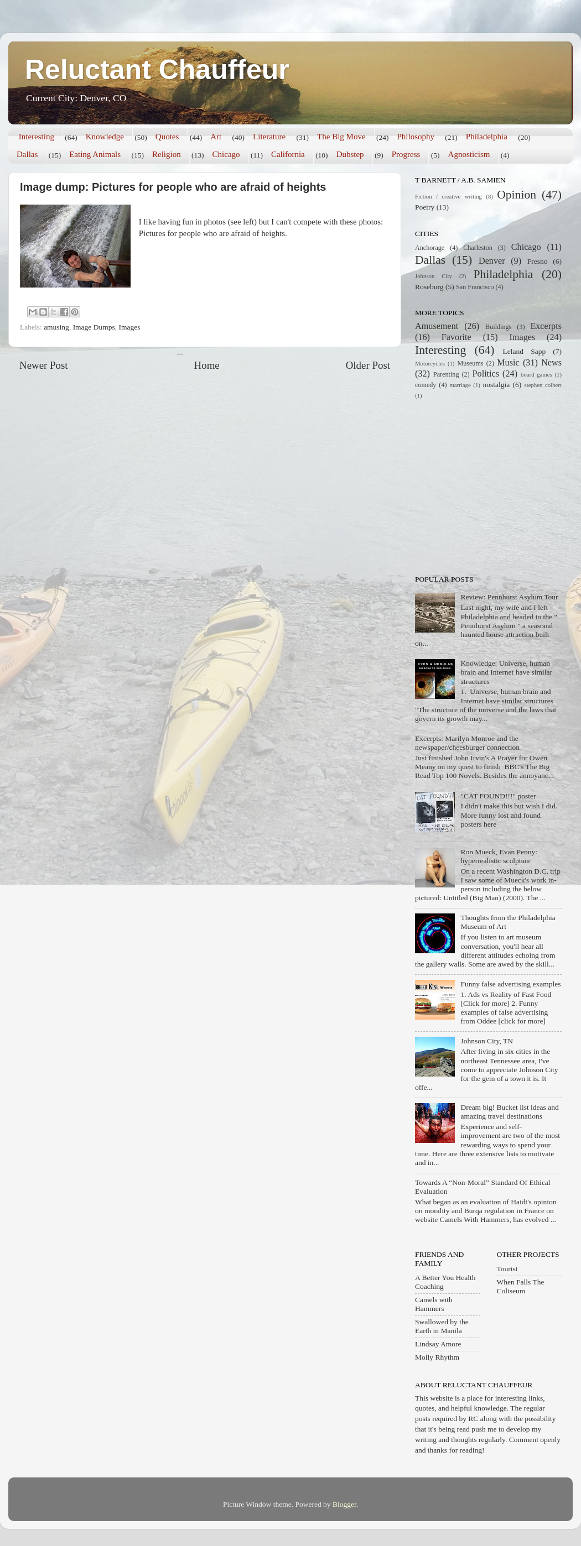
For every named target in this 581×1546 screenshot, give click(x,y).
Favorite (456, 337)
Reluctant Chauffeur (157, 69)
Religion (166, 154)
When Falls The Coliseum (520, 1286)
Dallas (27, 154)
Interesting (36, 136)
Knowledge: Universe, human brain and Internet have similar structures (506, 672)
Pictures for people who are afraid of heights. (213, 233)
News (551, 363)
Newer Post (43, 365)
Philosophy (415, 136)
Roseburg (429, 287)
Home (207, 365)
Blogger (344, 1504)
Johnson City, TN (486, 1041)
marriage (459, 385)
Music (508, 363)
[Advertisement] (484, 486)
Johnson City (433, 276)
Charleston (477, 248)
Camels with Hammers (434, 1304)
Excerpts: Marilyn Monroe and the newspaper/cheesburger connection (467, 742)
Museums (470, 363)
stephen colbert (543, 385)
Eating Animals (95, 154)
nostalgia (496, 384)
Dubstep (350, 154)
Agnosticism (469, 154)
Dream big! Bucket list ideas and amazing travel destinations (509, 1111)
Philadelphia (486, 136)
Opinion (516, 194)
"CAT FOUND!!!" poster (498, 796)
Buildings (498, 327)
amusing (56, 327)
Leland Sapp (524, 351)
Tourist (507, 1269)
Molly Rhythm (437, 1357)
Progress (406, 154)
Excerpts (546, 326)
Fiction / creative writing (448, 196)
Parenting (446, 374)
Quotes (167, 136)
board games (536, 374)
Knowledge (105, 136)
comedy (425, 385)
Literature (269, 136)
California (288, 154)
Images (129, 327)
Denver (492, 261)
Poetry (424, 207)
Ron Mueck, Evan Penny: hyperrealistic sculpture (498, 856)
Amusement (436, 326)
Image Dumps (94, 327)
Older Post (368, 365)
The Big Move (341, 136)
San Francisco (475, 287)
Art (215, 136)
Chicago (226, 154)
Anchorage (429, 248)
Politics (486, 374)
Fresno (537, 261)
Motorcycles (430, 363)
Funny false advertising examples (510, 984)
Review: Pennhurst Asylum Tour (509, 597)
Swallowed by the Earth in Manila (442, 1326)
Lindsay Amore (438, 1344)
